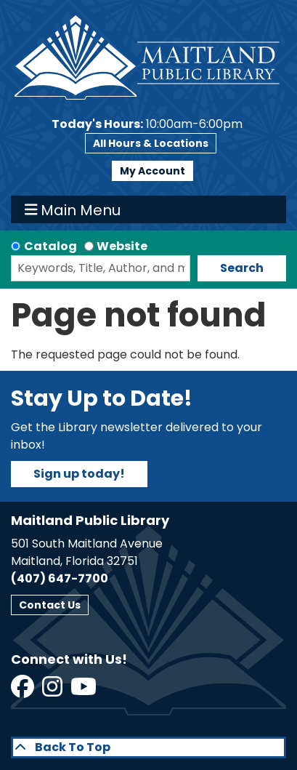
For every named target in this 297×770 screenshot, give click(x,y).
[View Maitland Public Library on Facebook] (23, 691)
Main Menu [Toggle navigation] (73, 209)
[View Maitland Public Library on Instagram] (53, 691)
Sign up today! (79, 473)
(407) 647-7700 (59, 578)
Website (122, 246)
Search (242, 268)
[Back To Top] (148, 747)
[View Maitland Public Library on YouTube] (84, 691)
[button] (147, 124)
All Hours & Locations (150, 143)
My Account (152, 171)
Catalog (50, 246)
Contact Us (50, 605)
